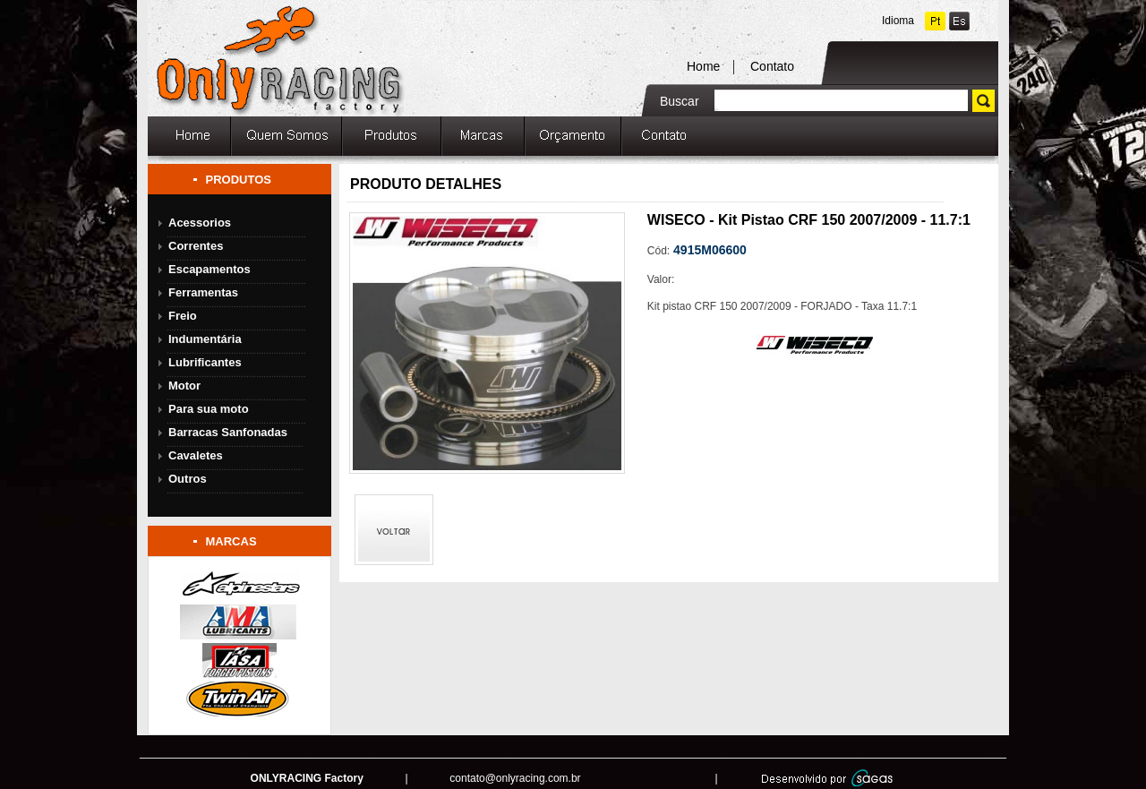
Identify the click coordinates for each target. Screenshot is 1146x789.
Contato (772, 66)
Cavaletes (195, 455)
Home (703, 66)
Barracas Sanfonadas (227, 432)
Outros (187, 478)
